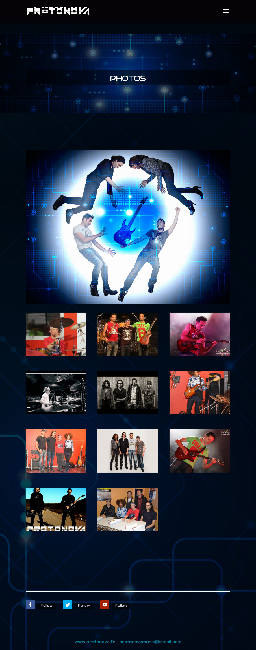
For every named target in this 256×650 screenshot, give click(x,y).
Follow (46, 605)
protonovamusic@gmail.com (150, 642)
